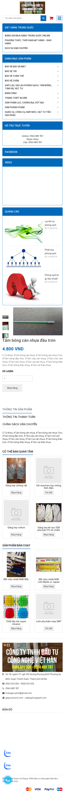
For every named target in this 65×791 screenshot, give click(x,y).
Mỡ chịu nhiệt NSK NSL (16, 579)
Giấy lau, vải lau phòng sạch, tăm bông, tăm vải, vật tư (28, 87)
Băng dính (11, 93)
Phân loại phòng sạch (50, 252)
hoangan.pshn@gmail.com (18, 693)
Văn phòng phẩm (15, 107)
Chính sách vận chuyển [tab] (20, 424)
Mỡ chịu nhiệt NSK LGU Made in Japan (49, 580)
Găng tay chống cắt (16, 485)
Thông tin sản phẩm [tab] (17, 409)
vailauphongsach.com (36, 698)
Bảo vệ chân (12, 80)
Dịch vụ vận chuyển (16, 48)
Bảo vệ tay (11, 71)
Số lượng (7, 371)
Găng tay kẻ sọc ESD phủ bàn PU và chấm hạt (48, 529)
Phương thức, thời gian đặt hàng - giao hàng (28, 42)
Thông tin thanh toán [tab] (19, 416)
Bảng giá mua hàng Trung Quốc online (27, 35)
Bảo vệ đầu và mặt (15, 66)
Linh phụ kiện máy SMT (48, 621)
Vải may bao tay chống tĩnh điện (48, 487)
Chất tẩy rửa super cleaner (16, 622)
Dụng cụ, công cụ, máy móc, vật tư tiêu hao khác (28, 113)
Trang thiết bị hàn (16, 98)
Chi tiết (48, 492)
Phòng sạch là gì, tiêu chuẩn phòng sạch (52, 277)
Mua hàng (12, 387)
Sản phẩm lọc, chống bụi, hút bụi (24, 102)
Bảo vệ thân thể (14, 76)
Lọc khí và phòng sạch (50, 223)
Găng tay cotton (16, 527)
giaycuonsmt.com (14, 698)
